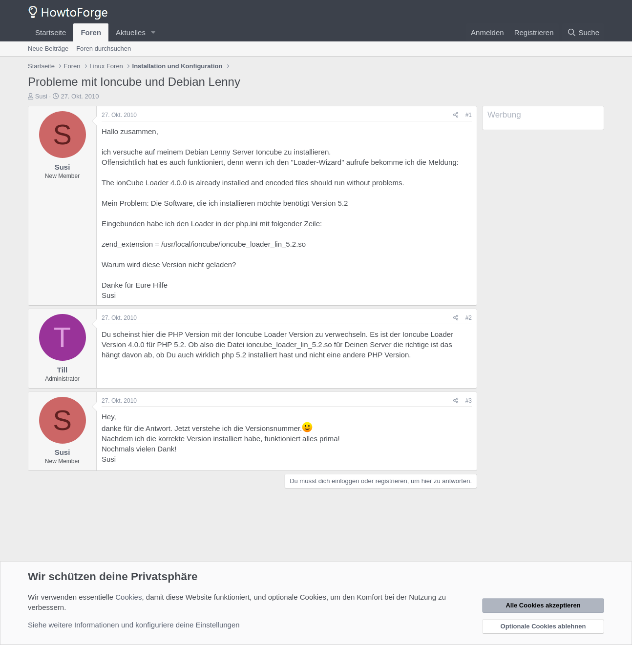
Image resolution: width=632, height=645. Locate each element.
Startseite (50, 32)
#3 (468, 400)
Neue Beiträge (48, 48)
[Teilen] (456, 115)
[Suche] (583, 32)
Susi (41, 96)
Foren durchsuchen (103, 48)
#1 (468, 115)
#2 (468, 317)
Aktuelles (131, 32)
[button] (153, 32)
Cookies (128, 597)
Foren (91, 32)
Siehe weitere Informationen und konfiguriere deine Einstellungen (134, 625)
